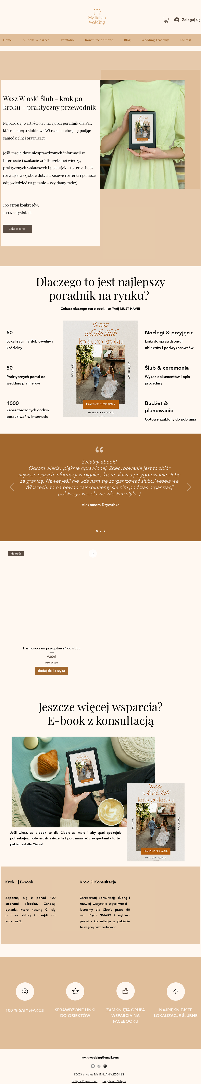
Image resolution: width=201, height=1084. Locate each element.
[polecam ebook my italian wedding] (100, 531)
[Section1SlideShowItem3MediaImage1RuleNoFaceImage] (104, 531)
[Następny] (189, 487)
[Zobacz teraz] (17, 229)
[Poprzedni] (12, 487)
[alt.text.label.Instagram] (105, 1066)
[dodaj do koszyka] (51, 671)
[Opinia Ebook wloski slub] (97, 531)
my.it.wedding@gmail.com (100, 1057)
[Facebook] (99, 1066)
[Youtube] (93, 1066)
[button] (166, 20)
